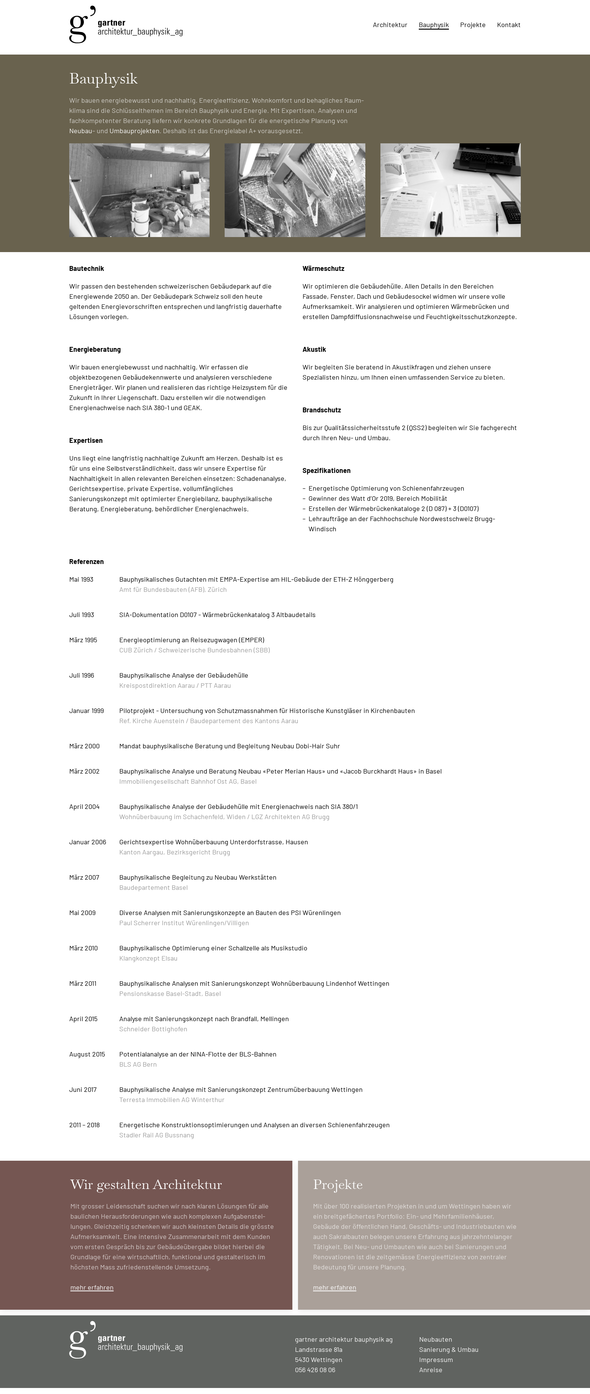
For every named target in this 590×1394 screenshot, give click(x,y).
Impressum (436, 1365)
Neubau (80, 136)
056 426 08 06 (315, 1375)
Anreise (430, 1375)
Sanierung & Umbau (449, 1355)
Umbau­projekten (134, 136)
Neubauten (435, 1345)
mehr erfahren (92, 1293)
